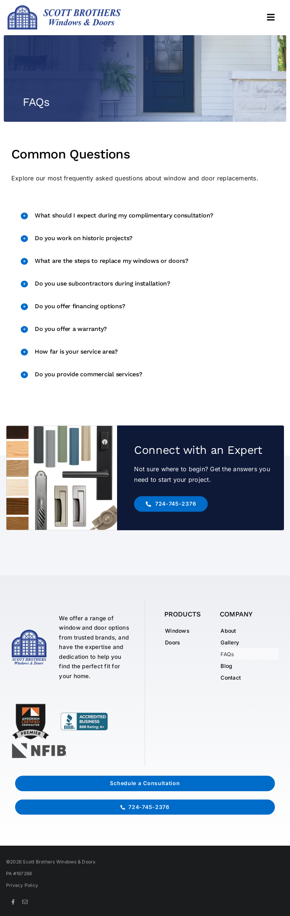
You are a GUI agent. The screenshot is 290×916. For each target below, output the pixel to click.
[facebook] (13, 902)
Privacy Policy (22, 885)
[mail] (25, 902)
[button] (145, 215)
